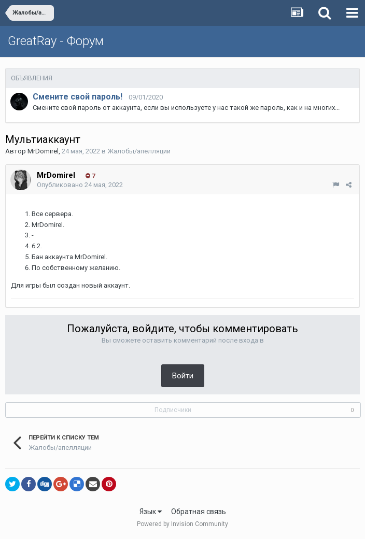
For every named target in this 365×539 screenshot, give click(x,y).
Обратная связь (198, 511)
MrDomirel (43, 151)
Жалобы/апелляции (139, 151)
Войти (182, 375)
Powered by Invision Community (182, 524)
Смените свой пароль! (77, 97)
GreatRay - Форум (56, 41)
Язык (150, 511)
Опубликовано (80, 185)
